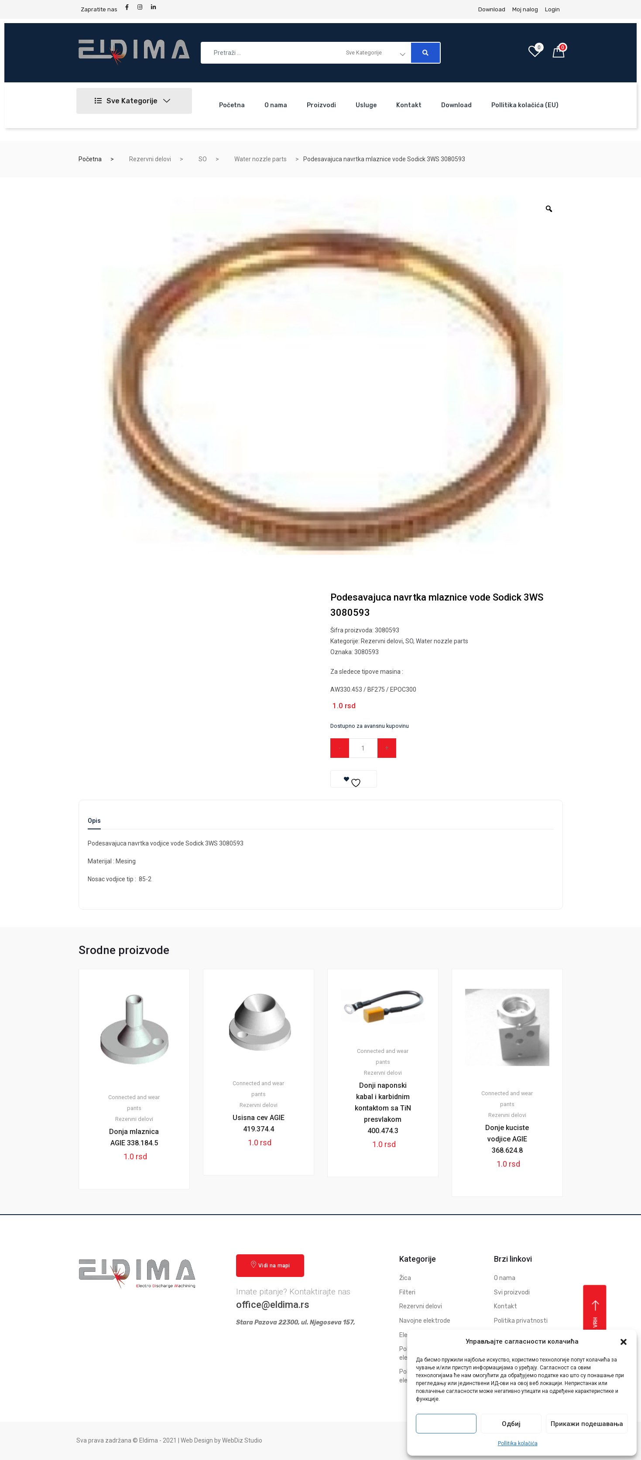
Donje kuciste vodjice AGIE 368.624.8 (507, 1139)
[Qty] (363, 748)
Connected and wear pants (134, 1102)
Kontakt (409, 105)
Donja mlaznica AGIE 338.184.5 (134, 1137)
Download (456, 105)
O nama (275, 105)
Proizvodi (321, 105)
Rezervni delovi (150, 159)
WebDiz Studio (242, 1440)
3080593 (366, 652)
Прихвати (446, 1424)
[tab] (94, 823)
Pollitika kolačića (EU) (525, 105)
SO (203, 159)
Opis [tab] (94, 821)
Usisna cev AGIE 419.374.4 (259, 1123)
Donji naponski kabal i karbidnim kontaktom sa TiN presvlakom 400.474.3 (383, 1108)
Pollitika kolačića (518, 1443)
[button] (623, 1342)
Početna (232, 105)
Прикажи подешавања (587, 1424)
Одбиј (511, 1424)
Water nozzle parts (260, 159)
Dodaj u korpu (444, 747)
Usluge (366, 105)
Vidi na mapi (270, 1265)
